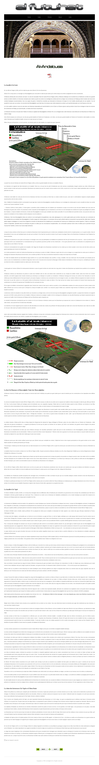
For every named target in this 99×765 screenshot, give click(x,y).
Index (39, 17)
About (60, 17)
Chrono (50, 17)
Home (29, 17)
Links (70, 17)
